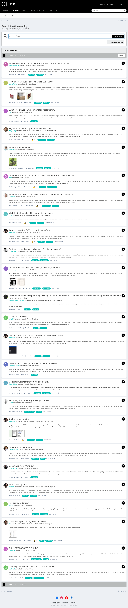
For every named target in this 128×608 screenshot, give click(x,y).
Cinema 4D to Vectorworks (22, 447)
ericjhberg (12, 131)
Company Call (13, 468)
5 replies (25, 140)
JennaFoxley (13, 84)
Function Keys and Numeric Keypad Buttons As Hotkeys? (36, 335)
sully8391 (12, 319)
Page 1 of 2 (23, 55)
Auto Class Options (18, 484)
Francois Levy (13, 449)
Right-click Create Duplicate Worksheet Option (31, 128)
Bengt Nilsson (13, 384)
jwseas (11, 505)
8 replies (27, 102)
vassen (11, 149)
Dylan (11, 402)
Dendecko (12, 550)
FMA (10, 112)
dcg (10, 178)
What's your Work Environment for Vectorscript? (32, 110)
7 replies (27, 187)
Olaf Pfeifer (13, 251)
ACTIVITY (15, 11)
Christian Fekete (14, 365)
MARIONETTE (53, 10)
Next (11, 55)
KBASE (24, 10)
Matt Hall (12, 569)
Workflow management (20, 147)
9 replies (22, 74)
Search (14, 16)
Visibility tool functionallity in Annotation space (31, 213)
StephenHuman (14, 65)
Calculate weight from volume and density (29, 382)
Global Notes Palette (19, 419)
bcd (10, 215)
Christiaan (12, 196)
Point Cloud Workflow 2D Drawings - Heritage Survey (34, 267)
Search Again (118, 36)
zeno (10, 524)
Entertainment (34, 468)
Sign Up (122, 4)
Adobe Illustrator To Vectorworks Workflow (29, 230)
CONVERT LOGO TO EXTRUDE (23, 548)
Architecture (33, 84)
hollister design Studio (16, 300)
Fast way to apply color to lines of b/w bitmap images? (35, 249)
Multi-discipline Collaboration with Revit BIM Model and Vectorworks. (41, 175)
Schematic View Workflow (21, 466)
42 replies (30, 168)
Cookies (73, 602)
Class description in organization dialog (27, 521)
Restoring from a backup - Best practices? (29, 400)
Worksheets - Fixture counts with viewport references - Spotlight (40, 63)
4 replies (26, 328)
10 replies (25, 241)
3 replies (26, 288)
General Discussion (37, 65)
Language (56, 602)
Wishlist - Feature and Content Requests (43, 131)
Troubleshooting (34, 232)
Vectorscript (28, 112)
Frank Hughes (13, 270)
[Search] (101, 10)
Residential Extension (19, 503)
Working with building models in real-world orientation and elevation (41, 194)
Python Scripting (32, 319)
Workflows (27, 178)
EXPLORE (6, 10)
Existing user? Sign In (108, 4)
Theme (65, 602)
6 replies (24, 121)
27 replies (30, 205)
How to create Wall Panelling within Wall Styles (31, 82)
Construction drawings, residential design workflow (33, 363)
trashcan (12, 232)
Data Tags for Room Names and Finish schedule (31, 566)
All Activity (5, 16)
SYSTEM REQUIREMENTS (37, 10)
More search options (115, 42)
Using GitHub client (18, 316)
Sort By (121, 55)
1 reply (25, 559)
